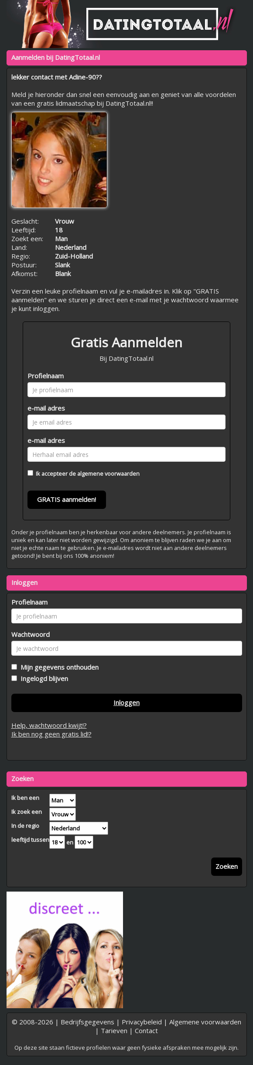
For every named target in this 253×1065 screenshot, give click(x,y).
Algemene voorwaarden (205, 1021)
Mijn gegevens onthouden (58, 667)
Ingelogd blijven (42, 678)
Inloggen (126, 702)
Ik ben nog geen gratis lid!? (51, 734)
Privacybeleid (142, 1021)
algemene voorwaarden (108, 473)
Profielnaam (45, 375)
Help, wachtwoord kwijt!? (49, 725)
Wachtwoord (30, 634)
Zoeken (226, 866)
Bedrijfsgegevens (87, 1021)
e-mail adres (46, 408)
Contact (146, 1030)
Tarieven (114, 1030)
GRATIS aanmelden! (66, 499)
